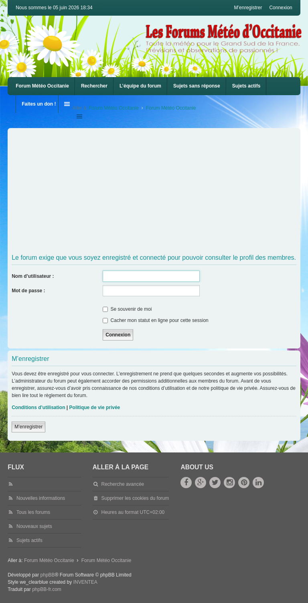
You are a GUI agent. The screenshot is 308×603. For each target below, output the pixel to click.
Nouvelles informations (40, 498)
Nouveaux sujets (34, 526)
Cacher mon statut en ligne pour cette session (155, 320)
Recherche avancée (122, 484)
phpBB (48, 575)
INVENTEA (85, 582)
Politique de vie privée (94, 407)
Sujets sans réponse (196, 86)
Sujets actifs (246, 86)
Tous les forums (33, 512)
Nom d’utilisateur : (33, 276)
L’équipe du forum (140, 86)
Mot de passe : (28, 290)
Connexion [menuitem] (280, 7)
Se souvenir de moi (127, 309)
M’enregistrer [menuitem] (248, 7)
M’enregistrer (28, 427)
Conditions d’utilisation (38, 407)
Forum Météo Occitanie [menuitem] (42, 86)
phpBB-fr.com (46, 589)
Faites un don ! (39, 104)
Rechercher (94, 86)
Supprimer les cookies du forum (135, 498)
